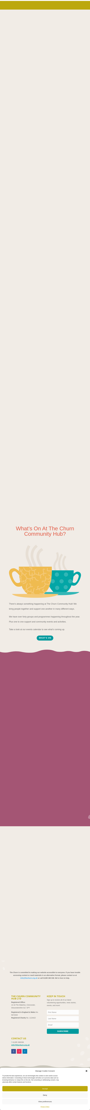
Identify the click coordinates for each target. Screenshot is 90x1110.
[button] (86, 1071)
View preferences (45, 1102)
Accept (45, 1089)
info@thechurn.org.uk (28, 978)
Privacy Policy (45, 1107)
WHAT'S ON (45, 638)
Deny (45, 1095)
